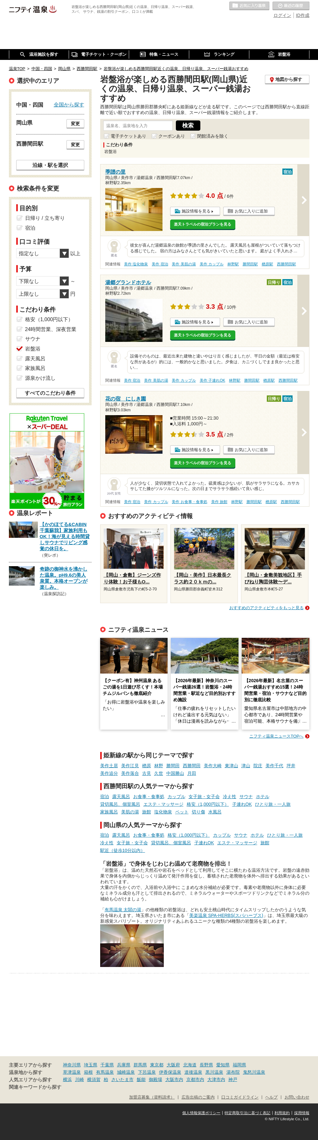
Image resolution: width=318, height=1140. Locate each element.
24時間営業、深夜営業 (51, 329)
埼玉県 (90, 1064)
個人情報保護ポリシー (201, 1113)
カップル (176, 796)
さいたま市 (122, 1079)
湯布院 (233, 1072)
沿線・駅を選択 (50, 165)
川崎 (79, 1079)
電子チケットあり (128, 136)
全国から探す (69, 104)
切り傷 (198, 811)
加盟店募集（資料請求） (152, 1097)
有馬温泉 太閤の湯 (123, 909)
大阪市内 (174, 1079)
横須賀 (93, 1079)
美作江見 (130, 765)
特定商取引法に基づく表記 (247, 1113)
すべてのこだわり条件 (50, 393)
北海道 (190, 1064)
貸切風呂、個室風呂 (120, 804)
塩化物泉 (163, 811)
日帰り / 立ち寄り (45, 218)
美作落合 (130, 773)
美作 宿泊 (160, 264)
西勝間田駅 (286, 264)
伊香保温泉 (170, 1072)
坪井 (291, 765)
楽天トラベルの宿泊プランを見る (202, 224)
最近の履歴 (291, 6)
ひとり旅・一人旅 (273, 804)
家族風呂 (109, 811)
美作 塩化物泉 (136, 264)
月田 (191, 773)
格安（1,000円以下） (208, 804)
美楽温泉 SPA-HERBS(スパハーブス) (226, 915)
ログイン (282, 15)
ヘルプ (271, 1097)
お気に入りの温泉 (249, 6)
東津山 (231, 765)
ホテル (262, 796)
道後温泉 (193, 1072)
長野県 (206, 1064)
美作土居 (109, 765)
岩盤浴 (32, 348)
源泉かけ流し (40, 378)
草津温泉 (72, 1072)
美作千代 (274, 765)
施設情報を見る (196, 211)
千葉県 (107, 1064)
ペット (182, 811)
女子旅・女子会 (204, 796)
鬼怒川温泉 (254, 1072)
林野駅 (233, 264)
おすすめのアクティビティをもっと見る (266, 607)
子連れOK (242, 804)
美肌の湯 (130, 811)
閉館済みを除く (212, 136)
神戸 (232, 1079)
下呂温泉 (147, 1072)
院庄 (257, 765)
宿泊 (104, 796)
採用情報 (301, 1113)
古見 (146, 773)
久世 (158, 773)
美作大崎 (213, 765)
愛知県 (223, 1064)
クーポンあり (171, 136)
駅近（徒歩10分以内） (122, 850)
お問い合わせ (297, 1097)
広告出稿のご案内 (198, 1097)
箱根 (88, 1072)
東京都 (156, 1064)
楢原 (146, 765)
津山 (245, 765)
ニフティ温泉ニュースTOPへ (276, 736)
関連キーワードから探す (35, 1087)
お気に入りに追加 (251, 211)
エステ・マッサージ (163, 804)
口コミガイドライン (240, 1097)
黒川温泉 (214, 1072)
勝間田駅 (250, 264)
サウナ (246, 796)
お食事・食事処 (148, 796)
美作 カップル (212, 264)
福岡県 (239, 1064)
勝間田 (173, 765)
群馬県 (140, 1064)
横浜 (67, 1079)
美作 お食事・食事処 (189, 502)
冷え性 (229, 796)
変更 (75, 123)
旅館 (146, 811)
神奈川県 (72, 1064)
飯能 (141, 1079)
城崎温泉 (126, 1072)
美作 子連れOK (212, 380)
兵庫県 (123, 1064)
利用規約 (282, 1113)
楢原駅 (267, 264)
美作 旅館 (219, 502)
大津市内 (216, 1079)
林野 (158, 765)
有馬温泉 (105, 1072)
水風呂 (215, 811)
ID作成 (302, 15)
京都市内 (195, 1079)
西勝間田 (192, 765)
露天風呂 (121, 796)
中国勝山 (175, 773)
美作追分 (109, 773)
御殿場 (155, 1079)
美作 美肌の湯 (184, 264)
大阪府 (173, 1064)
